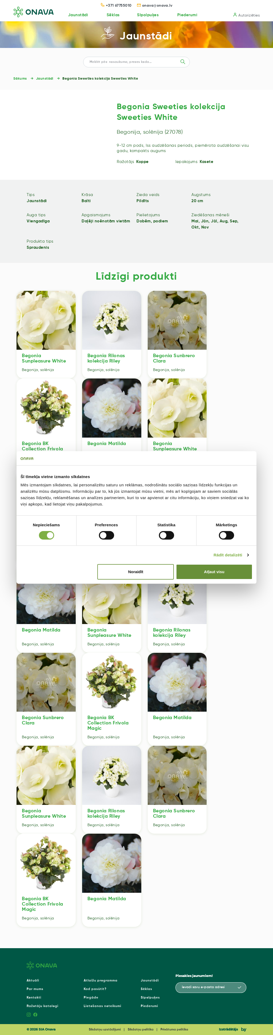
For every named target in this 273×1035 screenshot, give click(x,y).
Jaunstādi (77, 15)
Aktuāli (33, 980)
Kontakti (34, 997)
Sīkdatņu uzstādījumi (105, 1029)
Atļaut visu (214, 571)
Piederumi (187, 15)
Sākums (20, 78)
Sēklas (112, 15)
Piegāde (91, 997)
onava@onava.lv (154, 5)
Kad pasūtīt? (95, 989)
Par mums (35, 989)
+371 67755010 (116, 5)
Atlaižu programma (101, 980)
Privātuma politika (174, 1029)
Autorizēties (246, 15)
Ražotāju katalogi (42, 1006)
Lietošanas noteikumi (102, 1006)
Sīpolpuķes (147, 15)
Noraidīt (135, 571)
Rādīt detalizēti (228, 555)
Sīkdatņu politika (141, 1029)
